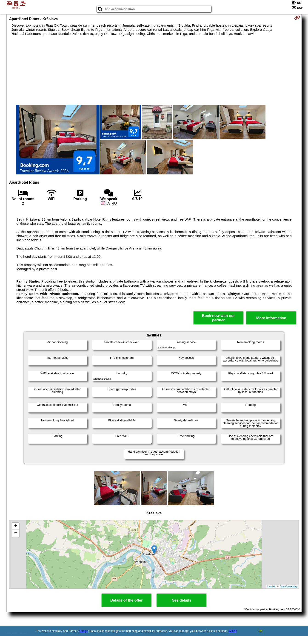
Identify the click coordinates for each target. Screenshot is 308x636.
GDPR (233, 631)
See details (181, 600)
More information (271, 318)
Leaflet (271, 586)
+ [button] (15, 526)
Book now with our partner (218, 318)
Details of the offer (126, 600)
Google (83, 631)
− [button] (15, 533)
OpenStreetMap (289, 586)
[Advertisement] (154, 70)
